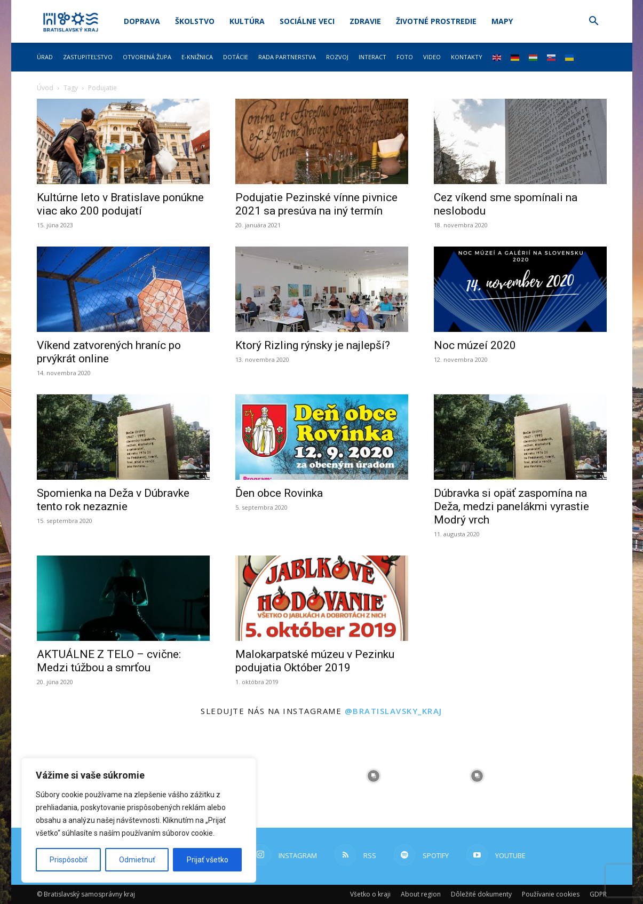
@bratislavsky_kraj (393, 710)
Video (432, 57)
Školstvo (195, 21)
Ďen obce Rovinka (279, 493)
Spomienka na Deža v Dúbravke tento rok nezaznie (113, 500)
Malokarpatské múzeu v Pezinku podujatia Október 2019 (314, 661)
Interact (372, 57)
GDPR (598, 894)
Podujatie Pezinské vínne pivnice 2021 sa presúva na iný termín (316, 204)
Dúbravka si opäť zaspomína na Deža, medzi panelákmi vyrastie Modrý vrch (511, 506)
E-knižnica (197, 57)
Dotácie (235, 57)
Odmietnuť (137, 859)
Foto (404, 57)
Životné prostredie (436, 21)
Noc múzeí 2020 (475, 345)
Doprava (142, 21)
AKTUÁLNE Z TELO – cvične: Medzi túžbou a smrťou (109, 661)
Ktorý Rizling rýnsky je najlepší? (312, 345)
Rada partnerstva (287, 57)
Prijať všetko (207, 859)
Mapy (502, 21)
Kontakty (466, 57)
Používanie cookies (551, 894)
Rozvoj (337, 57)
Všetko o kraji (370, 894)
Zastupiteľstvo (88, 57)
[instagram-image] (270, 776)
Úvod (45, 87)
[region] (138, 820)
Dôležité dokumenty (481, 894)
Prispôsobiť (69, 859)
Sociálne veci (307, 21)
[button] (594, 22)
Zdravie (365, 21)
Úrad (45, 57)
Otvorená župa (147, 57)
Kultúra (247, 21)
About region (421, 894)
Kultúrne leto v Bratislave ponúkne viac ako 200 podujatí (120, 204)
